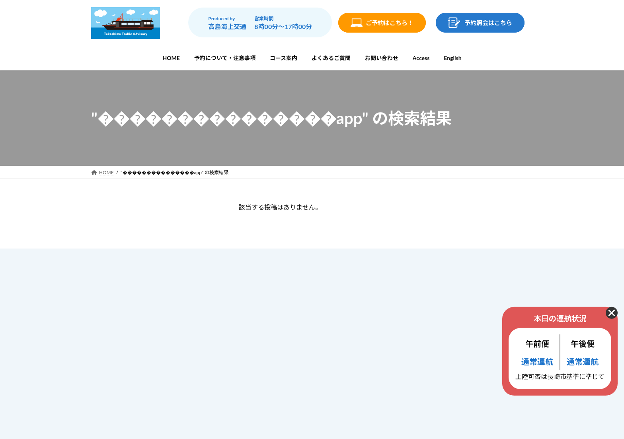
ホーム (256, 276)
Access (256, 358)
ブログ (256, 375)
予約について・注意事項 (278, 292)
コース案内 (261, 310)
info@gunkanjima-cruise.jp (150, 366)
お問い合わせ (264, 343)
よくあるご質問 (267, 326)
